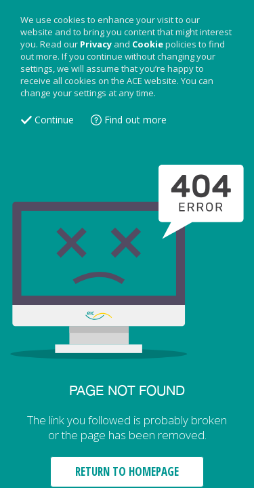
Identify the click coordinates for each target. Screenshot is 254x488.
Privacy (96, 44)
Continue (54, 119)
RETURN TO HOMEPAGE (127, 471)
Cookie (147, 44)
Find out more (135, 119)
